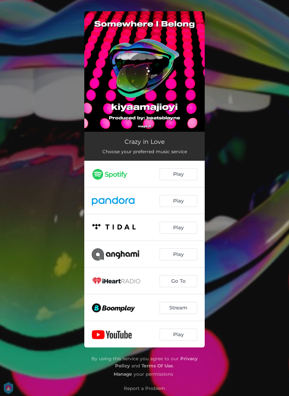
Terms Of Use (157, 366)
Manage (123, 374)
